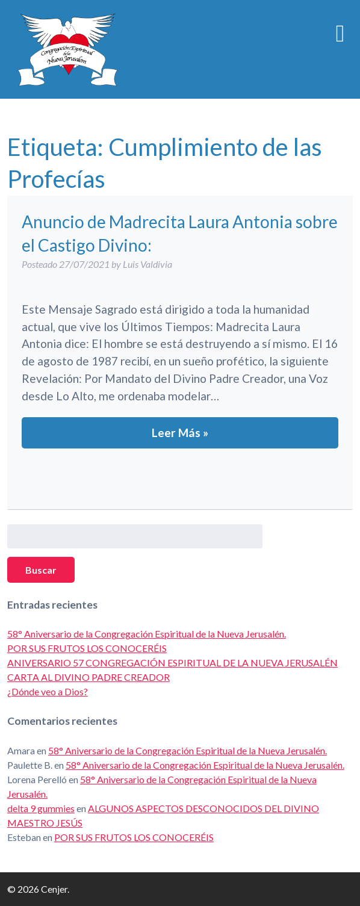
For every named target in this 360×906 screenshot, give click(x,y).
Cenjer (67, 49)
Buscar (41, 570)
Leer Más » (180, 432)
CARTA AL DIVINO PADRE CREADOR (88, 677)
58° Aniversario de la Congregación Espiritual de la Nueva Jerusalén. (146, 633)
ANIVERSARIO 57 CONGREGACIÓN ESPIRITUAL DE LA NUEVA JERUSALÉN (172, 662)
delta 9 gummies (41, 808)
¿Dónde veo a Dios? (47, 691)
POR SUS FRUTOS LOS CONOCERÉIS (87, 648)
